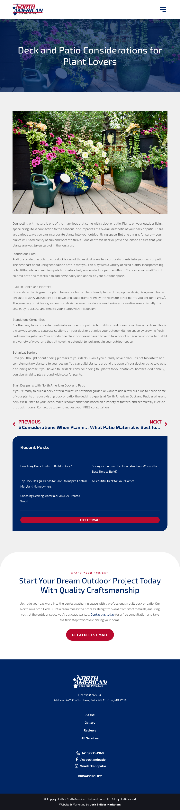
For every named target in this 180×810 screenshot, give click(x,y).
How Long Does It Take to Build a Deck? (46, 466)
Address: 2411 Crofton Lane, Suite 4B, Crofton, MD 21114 (89, 700)
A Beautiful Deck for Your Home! (113, 481)
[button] (163, 9)
